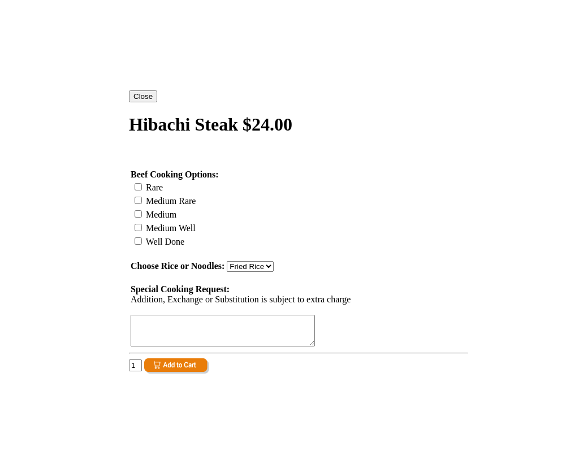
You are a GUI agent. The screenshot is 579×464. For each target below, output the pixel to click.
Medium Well (170, 228)
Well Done (164, 241)
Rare (153, 187)
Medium (160, 214)
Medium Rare (170, 201)
